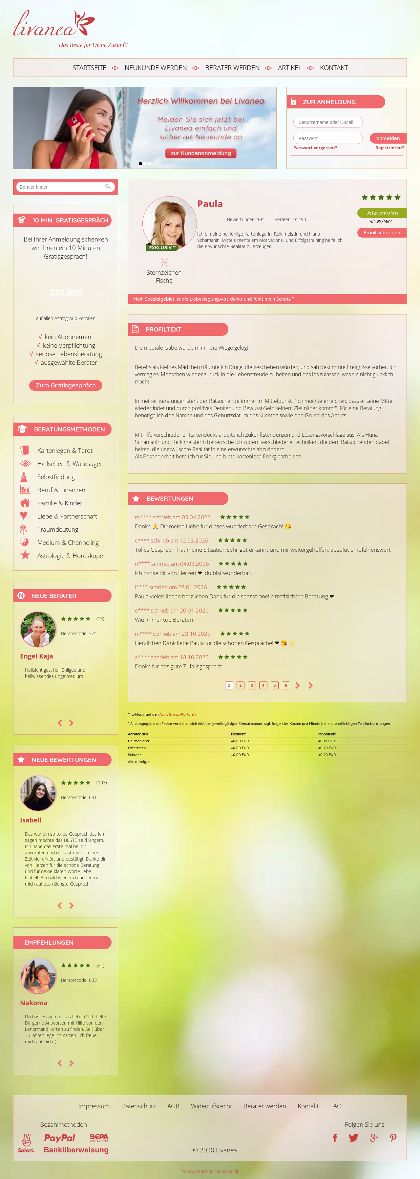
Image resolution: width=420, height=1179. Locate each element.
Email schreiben (382, 232)
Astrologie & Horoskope (70, 555)
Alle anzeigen (139, 761)
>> (311, 685)
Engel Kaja (36, 656)
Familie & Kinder (59, 503)
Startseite (89, 67)
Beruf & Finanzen (61, 490)
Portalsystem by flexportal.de (210, 1171)
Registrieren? (389, 147)
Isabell (31, 820)
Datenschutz (138, 1106)
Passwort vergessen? (315, 147)
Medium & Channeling (68, 542)
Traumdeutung (57, 529)
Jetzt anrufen (382, 213)
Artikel (290, 67)
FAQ (336, 1106)
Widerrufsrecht (211, 1106)
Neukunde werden (156, 67)
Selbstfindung (56, 477)
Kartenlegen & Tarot (65, 450)
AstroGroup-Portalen (177, 714)
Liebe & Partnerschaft (67, 516)
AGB (173, 1106)
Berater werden (232, 67)
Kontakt (334, 67)
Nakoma (34, 1002)
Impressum (94, 1106)
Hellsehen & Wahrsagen (70, 463)
